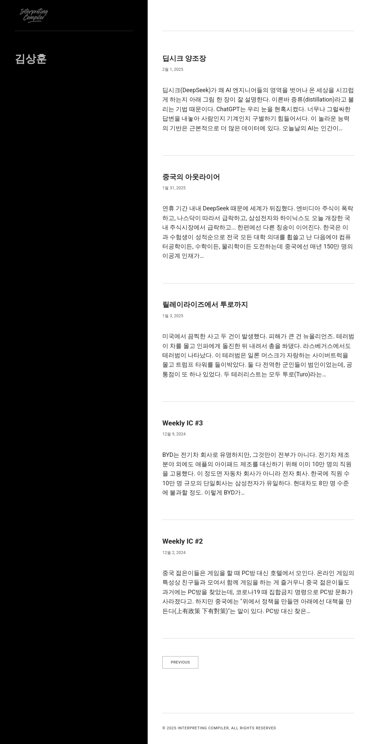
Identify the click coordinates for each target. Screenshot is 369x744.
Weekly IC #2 (185, 541)
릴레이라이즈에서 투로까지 (211, 304)
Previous (182, 662)
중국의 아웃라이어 (195, 176)
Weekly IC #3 (185, 422)
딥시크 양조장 (187, 58)
